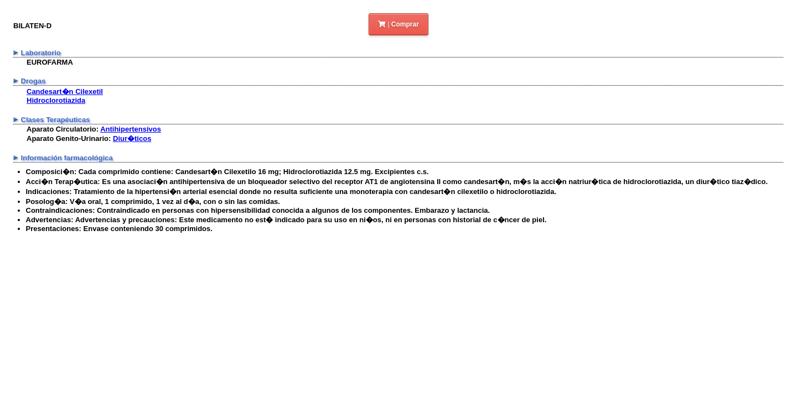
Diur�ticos (132, 138)
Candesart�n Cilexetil (65, 91)
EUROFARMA (50, 62)
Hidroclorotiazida (56, 100)
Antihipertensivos (130, 129)
